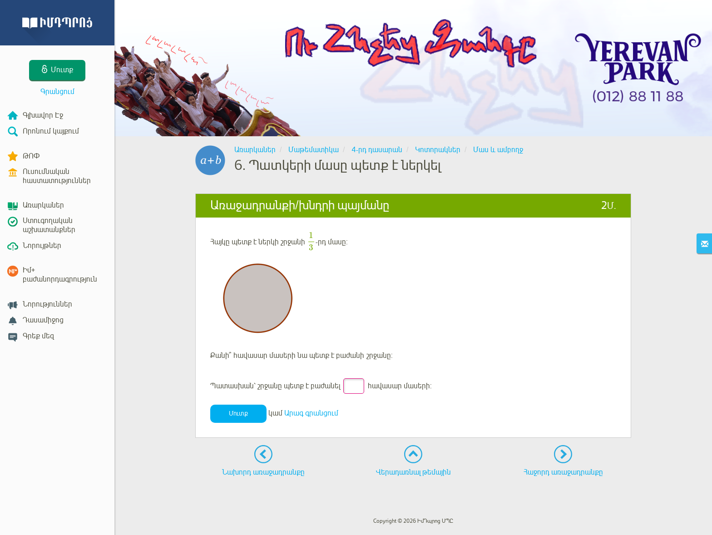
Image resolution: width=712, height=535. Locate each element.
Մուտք (238, 413)
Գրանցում (57, 91)
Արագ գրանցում (311, 413)
